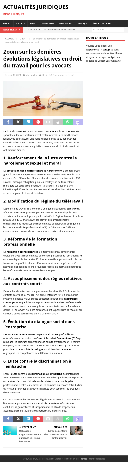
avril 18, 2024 (14, 74)
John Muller (31, 74)
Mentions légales (97, 458)
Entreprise (48, 23)
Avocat (6, 23)
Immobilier (65, 23)
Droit (33, 23)
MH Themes (81, 458)
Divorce (20, 23)
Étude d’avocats (102, 23)
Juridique (82, 23)
